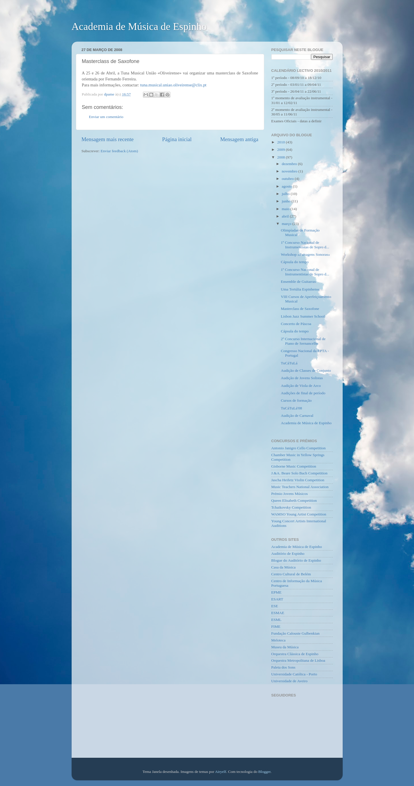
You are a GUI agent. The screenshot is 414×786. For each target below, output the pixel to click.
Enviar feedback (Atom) (119, 151)
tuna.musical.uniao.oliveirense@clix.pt (173, 85)
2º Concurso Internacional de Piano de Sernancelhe (303, 341)
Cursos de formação (296, 400)
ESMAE (277, 613)
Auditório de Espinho (287, 553)
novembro (290, 171)
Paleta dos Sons (283, 667)
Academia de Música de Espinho (139, 26)
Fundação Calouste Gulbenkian (295, 633)
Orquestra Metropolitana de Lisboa (298, 660)
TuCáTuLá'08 (291, 408)
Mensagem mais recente (108, 139)
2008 (281, 157)
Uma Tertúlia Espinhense (300, 289)
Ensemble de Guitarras (298, 281)
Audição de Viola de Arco (301, 385)
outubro (288, 178)
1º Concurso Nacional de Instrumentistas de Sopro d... (305, 244)
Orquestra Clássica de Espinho (294, 654)
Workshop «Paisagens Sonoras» (305, 254)
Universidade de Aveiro (289, 681)
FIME (275, 626)
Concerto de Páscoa (296, 324)
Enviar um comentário (106, 117)
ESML (276, 620)
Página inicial (176, 139)
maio (286, 209)
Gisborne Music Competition (293, 466)
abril (286, 216)
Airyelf (220, 771)
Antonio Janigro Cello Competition (298, 448)
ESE (274, 606)
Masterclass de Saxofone (300, 308)
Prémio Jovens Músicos (289, 493)
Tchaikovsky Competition (291, 507)
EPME (276, 592)
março (287, 224)
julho (286, 194)
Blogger (264, 771)
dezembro (290, 164)
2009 (281, 149)
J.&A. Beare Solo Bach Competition (299, 473)
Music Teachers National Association (300, 487)
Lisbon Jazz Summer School (303, 316)
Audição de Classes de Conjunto (306, 370)
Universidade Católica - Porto (294, 674)
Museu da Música (285, 647)
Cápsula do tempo (295, 262)
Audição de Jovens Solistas (302, 378)
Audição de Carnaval (297, 415)
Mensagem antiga (239, 139)
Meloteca (278, 640)
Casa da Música (283, 567)
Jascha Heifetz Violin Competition (297, 480)
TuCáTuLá (289, 363)
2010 (281, 142)
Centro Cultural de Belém (291, 574)
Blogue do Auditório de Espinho (296, 560)
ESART (277, 599)
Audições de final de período (303, 393)
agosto (287, 186)
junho (287, 201)
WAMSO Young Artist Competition (298, 514)
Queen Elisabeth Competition (294, 500)
